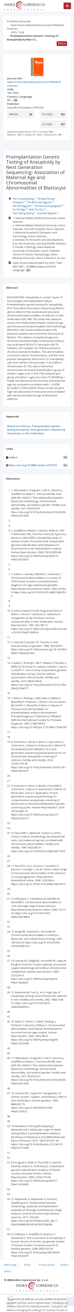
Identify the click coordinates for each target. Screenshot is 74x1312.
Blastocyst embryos (19, 426)
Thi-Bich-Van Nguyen (39, 202)
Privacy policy (47, 1264)
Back (62, 43)
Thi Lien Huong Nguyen (48, 206)
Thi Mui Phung (45, 198)
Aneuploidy (14, 433)
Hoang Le (18, 202)
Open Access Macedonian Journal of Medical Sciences (35, 27)
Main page (10, 1264)
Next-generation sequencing (48, 429)
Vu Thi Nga (19, 209)
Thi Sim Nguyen (22, 206)
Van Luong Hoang (23, 213)
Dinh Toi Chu (36, 209)
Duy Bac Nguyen (47, 213)
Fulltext (13, 457)
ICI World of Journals (19, 21)
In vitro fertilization (33, 433)
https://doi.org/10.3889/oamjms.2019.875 (33, 465)
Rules (27, 1264)
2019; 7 (17, 32)
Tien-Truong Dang (23, 198)
